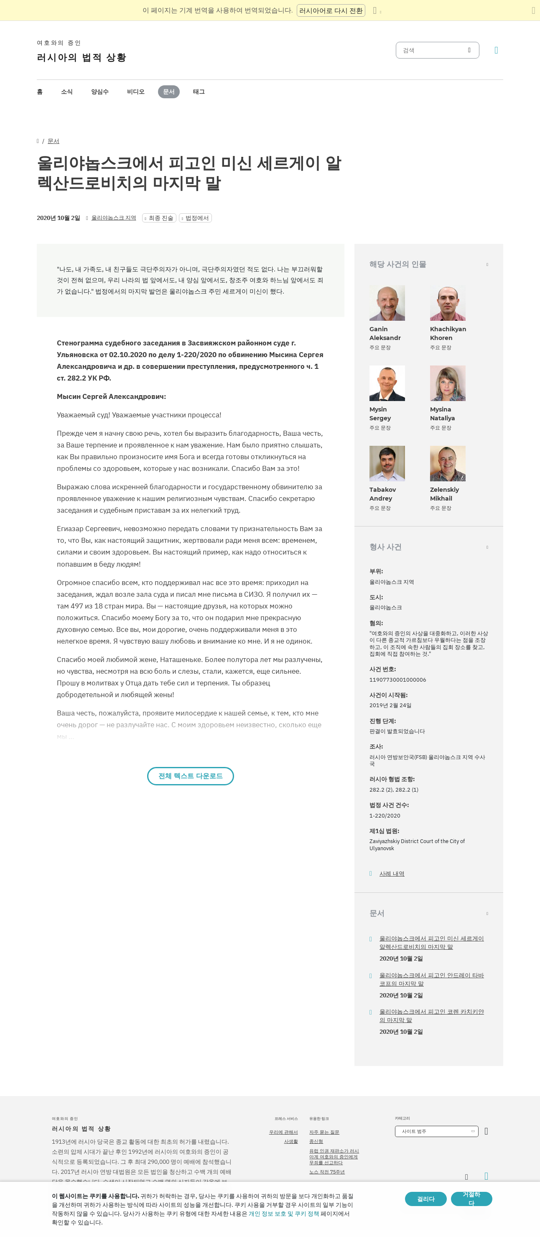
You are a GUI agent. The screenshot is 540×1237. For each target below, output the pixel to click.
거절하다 (471, 1199)
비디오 (136, 91)
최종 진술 (161, 218)
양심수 (100, 91)
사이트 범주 (414, 1131)
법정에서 (197, 218)
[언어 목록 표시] (377, 10)
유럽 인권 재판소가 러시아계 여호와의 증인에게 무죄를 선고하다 (334, 1157)
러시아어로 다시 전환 (331, 10)
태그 (199, 91)
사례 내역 (392, 873)
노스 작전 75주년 (327, 1172)
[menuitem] (40, 91)
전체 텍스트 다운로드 (190, 776)
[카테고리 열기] (486, 1131)
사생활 (291, 1141)
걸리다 (426, 1199)
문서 (169, 91)
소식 (67, 91)
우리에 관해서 (283, 1132)
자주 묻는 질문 (324, 1132)
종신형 (316, 1141)
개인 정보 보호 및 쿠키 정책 (284, 1213)
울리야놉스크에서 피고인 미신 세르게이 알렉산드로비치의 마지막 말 (432, 943)
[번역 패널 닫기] (533, 10)
